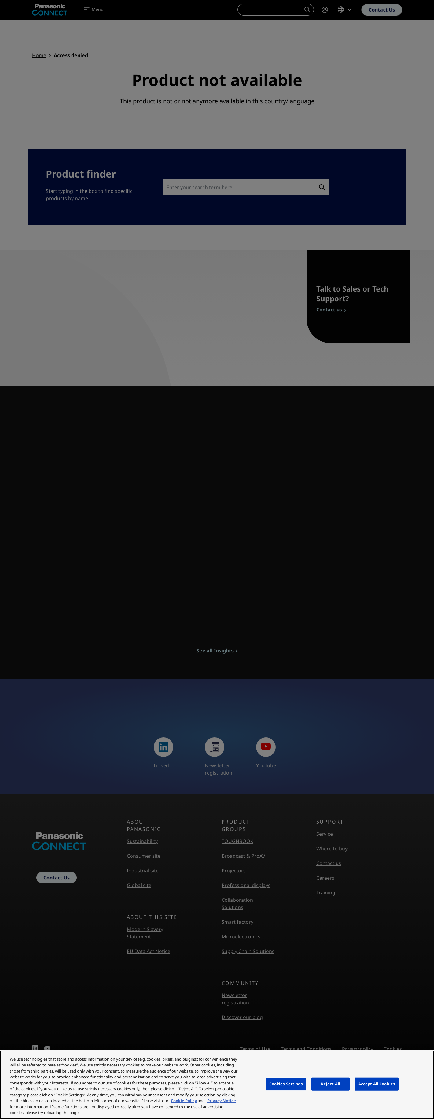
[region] (217, 1084)
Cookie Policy (184, 1100)
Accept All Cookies (376, 1084)
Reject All (330, 1084)
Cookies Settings (286, 1084)
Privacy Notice (221, 1100)
